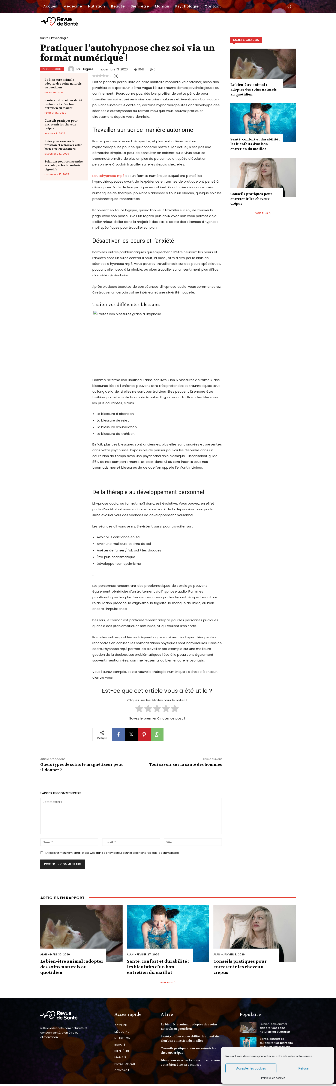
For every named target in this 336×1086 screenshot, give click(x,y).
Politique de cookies (273, 1078)
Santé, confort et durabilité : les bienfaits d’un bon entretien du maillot (64, 104)
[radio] (139, 709)
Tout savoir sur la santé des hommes (185, 764)
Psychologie (59, 38)
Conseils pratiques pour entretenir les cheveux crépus (61, 124)
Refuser (304, 1068)
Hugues (87, 69)
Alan (43, 954)
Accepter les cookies (251, 1068)
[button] (289, 6)
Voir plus (263, 213)
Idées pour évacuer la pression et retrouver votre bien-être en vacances (63, 145)
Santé (44, 38)
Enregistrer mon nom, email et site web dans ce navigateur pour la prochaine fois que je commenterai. (112, 853)
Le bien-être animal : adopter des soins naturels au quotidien (63, 83)
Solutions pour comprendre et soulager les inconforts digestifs (64, 165)
